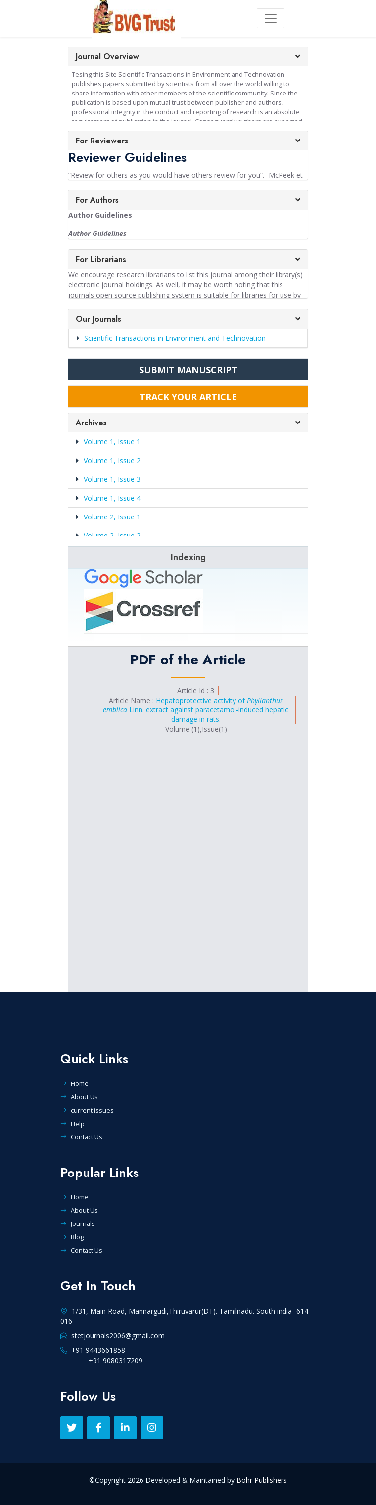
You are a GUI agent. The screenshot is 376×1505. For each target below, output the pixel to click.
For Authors (97, 200)
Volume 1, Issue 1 (112, 441)
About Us (79, 1096)
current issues (87, 1110)
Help (72, 1123)
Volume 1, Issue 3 (112, 479)
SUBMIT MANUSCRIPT (188, 370)
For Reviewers (102, 140)
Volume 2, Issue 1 (112, 516)
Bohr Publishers (261, 1480)
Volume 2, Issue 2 (112, 535)
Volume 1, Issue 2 (112, 460)
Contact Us (81, 1136)
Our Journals (98, 319)
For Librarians (101, 259)
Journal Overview (107, 56)
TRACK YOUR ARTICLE (188, 397)
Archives (91, 422)
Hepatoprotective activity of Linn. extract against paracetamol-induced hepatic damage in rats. (195, 710)
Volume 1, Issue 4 (112, 498)
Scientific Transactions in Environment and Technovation (171, 338)
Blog (72, 1236)
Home (74, 1083)
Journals (77, 1223)
